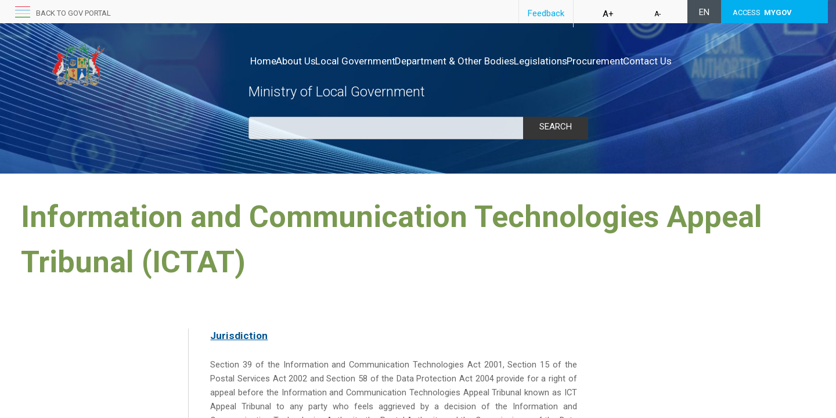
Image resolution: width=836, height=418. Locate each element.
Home (263, 61)
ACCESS (762, 12)
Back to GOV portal (73, 13)
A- (657, 14)
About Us (308, 61)
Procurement (656, 61)
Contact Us (720, 61)
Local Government (380, 61)
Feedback (546, 13)
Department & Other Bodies (491, 61)
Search (555, 126)
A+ (608, 14)
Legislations (589, 61)
